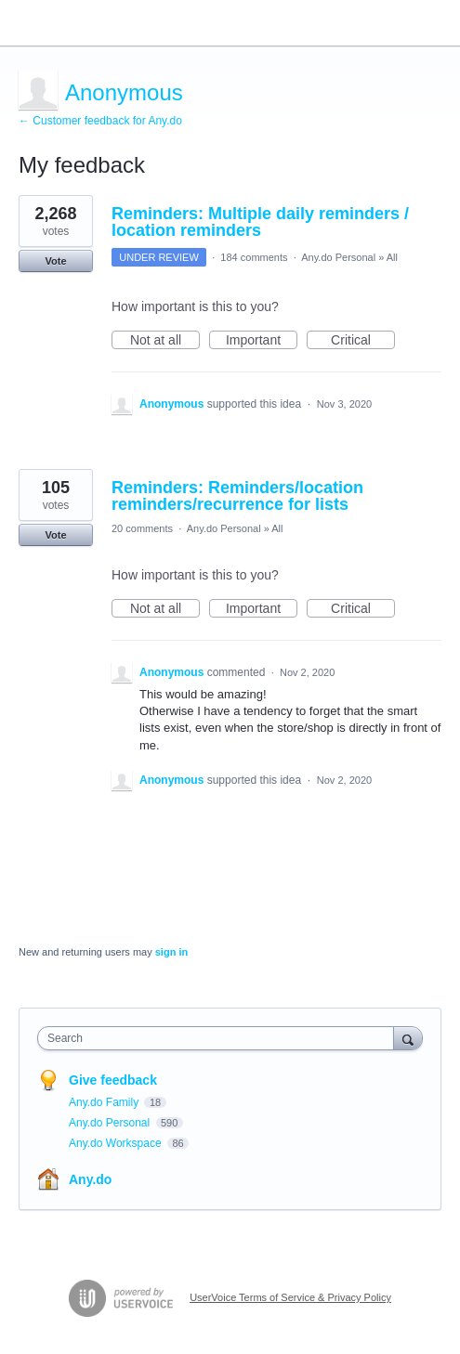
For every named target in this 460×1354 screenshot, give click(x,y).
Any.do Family (105, 1102)
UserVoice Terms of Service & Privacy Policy (290, 1297)
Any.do (90, 1179)
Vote (55, 261)
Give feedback (113, 1080)
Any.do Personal (338, 257)
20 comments (142, 528)
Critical (363, 340)
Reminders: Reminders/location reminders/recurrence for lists (237, 496)
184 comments (253, 257)
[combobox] (219, 1038)
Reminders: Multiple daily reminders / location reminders (260, 222)
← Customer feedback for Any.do (100, 120)
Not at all (165, 340)
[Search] (408, 1037)
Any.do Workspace (116, 1143)
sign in (171, 951)
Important (261, 340)
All (392, 257)
